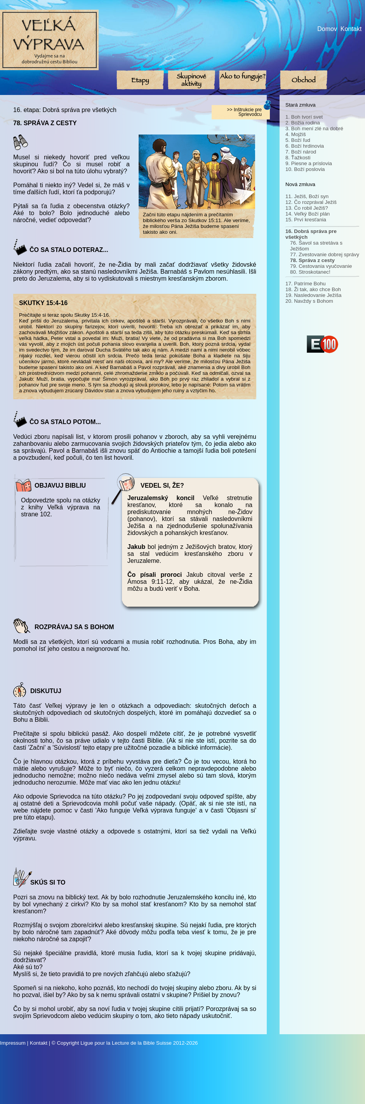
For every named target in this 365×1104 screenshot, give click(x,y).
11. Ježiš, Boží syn (306, 196)
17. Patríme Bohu (305, 283)
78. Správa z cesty (312, 260)
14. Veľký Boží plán (307, 214)
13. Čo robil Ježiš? (306, 208)
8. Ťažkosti (297, 157)
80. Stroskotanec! (310, 272)
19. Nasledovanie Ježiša (313, 295)
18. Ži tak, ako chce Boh (313, 289)
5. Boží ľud (297, 140)
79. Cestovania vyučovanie (321, 266)
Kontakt (351, 29)
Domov (327, 29)
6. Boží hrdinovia (304, 146)
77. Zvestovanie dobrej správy (324, 254)
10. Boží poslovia (305, 169)
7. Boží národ (300, 152)
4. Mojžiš (295, 134)
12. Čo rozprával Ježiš (311, 202)
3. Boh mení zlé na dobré (314, 128)
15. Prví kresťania (305, 220)
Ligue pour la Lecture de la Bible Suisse (126, 1043)
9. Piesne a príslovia (308, 163)
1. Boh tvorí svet (304, 117)
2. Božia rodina (302, 123)
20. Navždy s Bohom (309, 301)
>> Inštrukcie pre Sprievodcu (244, 112)
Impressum (13, 1043)
